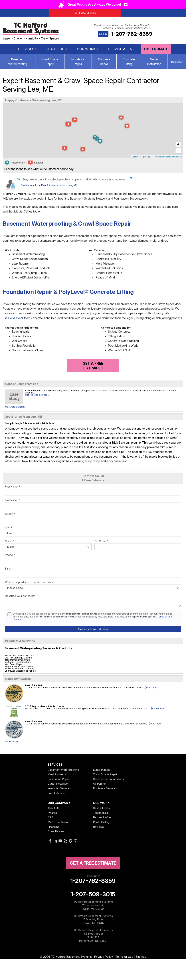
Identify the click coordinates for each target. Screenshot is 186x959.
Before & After (102, 817)
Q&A (50, 817)
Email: (9, 568)
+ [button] (178, 145)
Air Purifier (99, 783)
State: (9, 541)
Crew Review (56, 831)
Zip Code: (101, 541)
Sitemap (141, 956)
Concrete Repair (104, 61)
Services (28, 49)
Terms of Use (164, 616)
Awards (52, 812)
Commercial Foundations (108, 779)
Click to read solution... (37, 394)
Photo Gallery (101, 822)
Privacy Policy (103, 956)
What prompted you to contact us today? (29, 582)
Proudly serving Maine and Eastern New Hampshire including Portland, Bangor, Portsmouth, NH (123, 26)
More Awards (12, 741)
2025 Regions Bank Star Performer (45, 706)
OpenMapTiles (147, 157)
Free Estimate (156, 49)
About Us (57, 49)
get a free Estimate (93, 863)
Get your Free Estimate (93, 629)
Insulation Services (59, 788)
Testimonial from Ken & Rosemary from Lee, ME (49, 185)
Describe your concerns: (20, 595)
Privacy (17, 619)
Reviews (98, 827)
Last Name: (12, 500)
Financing (53, 827)
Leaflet (135, 157)
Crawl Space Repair (49, 61)
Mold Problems (57, 774)
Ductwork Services (105, 788)
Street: (10, 513)
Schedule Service (85, 12)
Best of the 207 (33, 685)
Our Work (88, 49)
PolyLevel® (15, 318)
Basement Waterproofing (63, 769)
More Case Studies (15, 407)
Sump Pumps (101, 769)
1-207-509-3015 (93, 894)
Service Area (120, 49)
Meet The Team (58, 822)
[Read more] (151, 687)
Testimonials (101, 812)
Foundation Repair (77, 61)
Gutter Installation (154, 61)
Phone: (10, 554)
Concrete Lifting (129, 61)
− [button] (178, 150)
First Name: (12, 486)
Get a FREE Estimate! (93, 365)
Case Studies (101, 808)
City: (8, 527)
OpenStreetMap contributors (169, 157)
